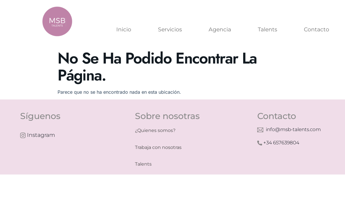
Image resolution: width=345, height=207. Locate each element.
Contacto (316, 29)
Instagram (37, 135)
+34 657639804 (278, 142)
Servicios (170, 29)
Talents (267, 29)
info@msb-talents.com (289, 129)
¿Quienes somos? (155, 130)
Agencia (220, 29)
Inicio (123, 29)
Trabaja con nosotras (158, 147)
